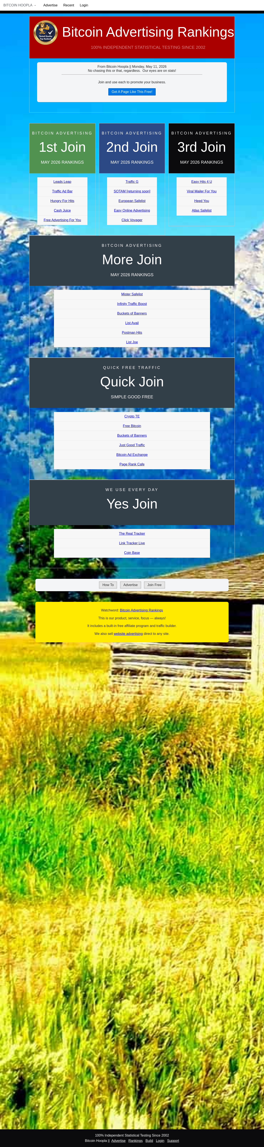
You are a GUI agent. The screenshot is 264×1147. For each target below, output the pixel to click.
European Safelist (132, 201)
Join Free (154, 585)
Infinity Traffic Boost (132, 304)
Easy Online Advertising (132, 210)
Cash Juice (62, 210)
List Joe (132, 342)
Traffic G (132, 181)
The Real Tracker (132, 533)
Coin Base (132, 553)
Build (149, 1141)
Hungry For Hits (62, 201)
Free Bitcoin (132, 426)
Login (84, 5)
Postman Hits (132, 332)
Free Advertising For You (62, 220)
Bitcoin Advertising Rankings (132, 41)
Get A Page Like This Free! (132, 92)
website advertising (128, 634)
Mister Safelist (132, 294)
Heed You (201, 201)
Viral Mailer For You (201, 191)
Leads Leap (62, 181)
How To (108, 585)
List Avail (132, 323)
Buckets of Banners (132, 313)
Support (173, 1141)
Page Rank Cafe (131, 464)
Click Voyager (132, 220)
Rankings (135, 1141)
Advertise (50, 5)
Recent (68, 5)
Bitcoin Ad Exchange (132, 454)
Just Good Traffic (132, 445)
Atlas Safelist (201, 210)
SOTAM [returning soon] (132, 191)
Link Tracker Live (132, 543)
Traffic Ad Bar (62, 191)
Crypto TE (132, 416)
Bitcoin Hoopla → (20, 5)
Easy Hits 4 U (201, 181)
